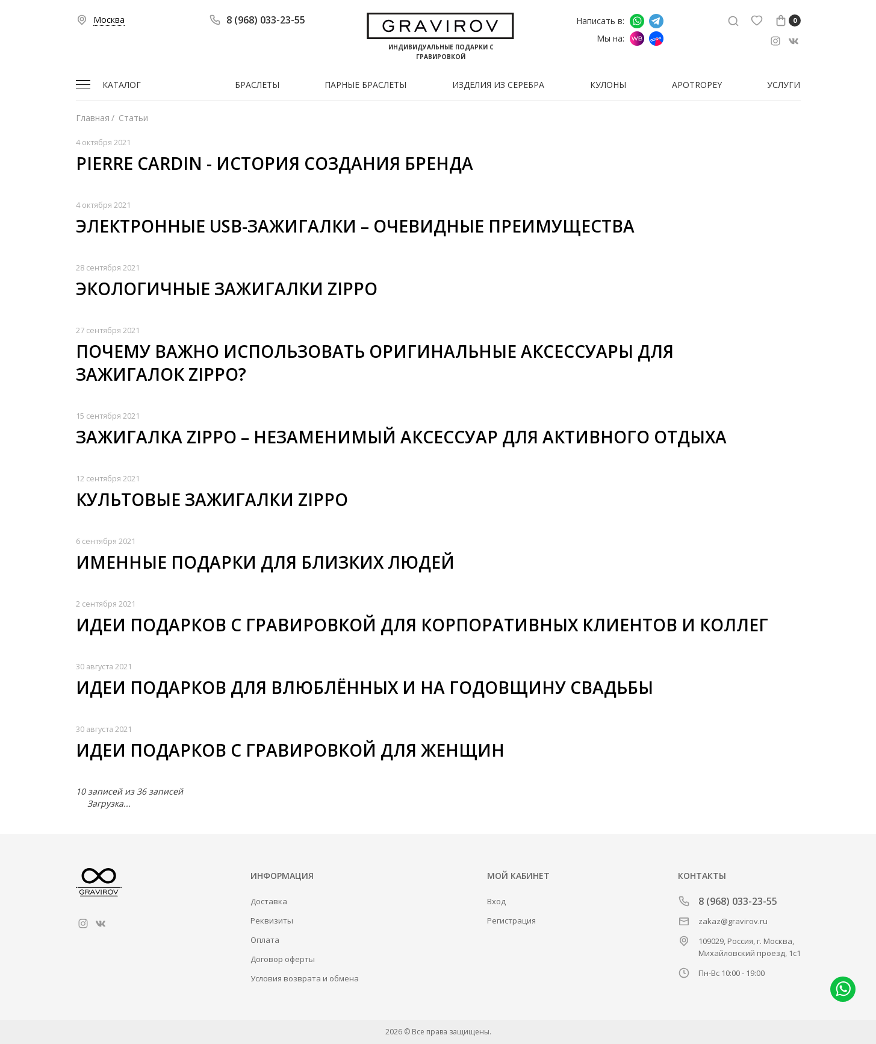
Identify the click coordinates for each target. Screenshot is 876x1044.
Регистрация (511, 920)
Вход (496, 901)
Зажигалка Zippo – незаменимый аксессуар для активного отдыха (401, 436)
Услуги (783, 84)
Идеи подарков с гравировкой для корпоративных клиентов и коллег (422, 624)
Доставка (268, 901)
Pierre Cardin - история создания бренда (274, 163)
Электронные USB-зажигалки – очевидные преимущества (355, 225)
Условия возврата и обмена (304, 978)
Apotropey (697, 84)
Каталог (121, 84)
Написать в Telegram (656, 21)
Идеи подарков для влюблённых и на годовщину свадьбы (364, 687)
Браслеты (257, 84)
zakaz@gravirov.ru (733, 921)
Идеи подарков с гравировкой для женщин (290, 750)
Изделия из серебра (498, 84)
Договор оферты (282, 959)
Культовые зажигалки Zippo (212, 499)
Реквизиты (271, 920)
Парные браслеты (365, 84)
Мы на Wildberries (637, 38)
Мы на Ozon (656, 38)
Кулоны (608, 84)
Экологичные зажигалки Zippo (226, 288)
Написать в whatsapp (637, 21)
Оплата (264, 939)
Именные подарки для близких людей (265, 562)
